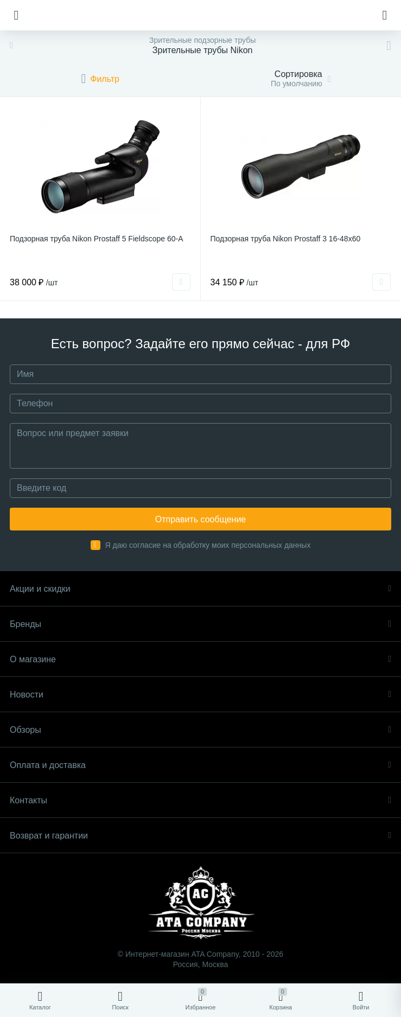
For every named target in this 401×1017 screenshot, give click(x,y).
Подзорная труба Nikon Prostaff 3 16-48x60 (286, 238)
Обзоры (200, 729)
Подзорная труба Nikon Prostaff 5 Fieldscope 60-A (96, 238)
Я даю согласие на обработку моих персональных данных (208, 545)
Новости (200, 694)
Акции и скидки (200, 588)
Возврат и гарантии (200, 835)
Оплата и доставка (200, 765)
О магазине (200, 659)
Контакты (200, 800)
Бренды (200, 624)
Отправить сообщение (200, 519)
